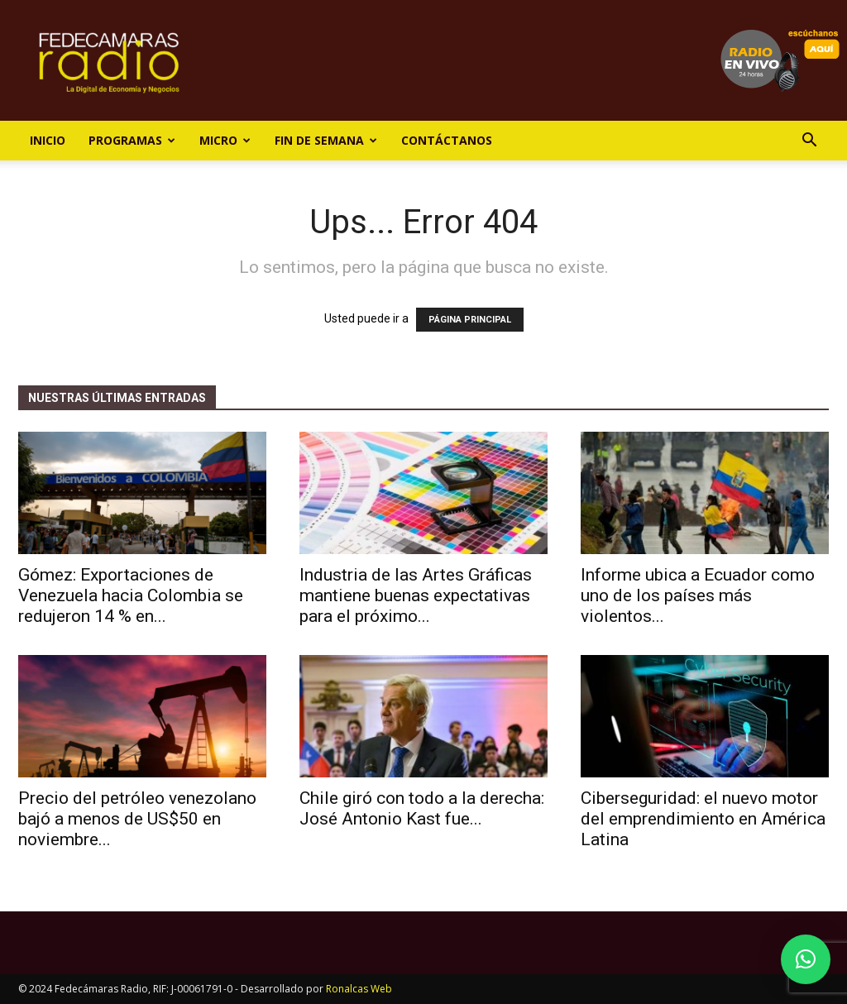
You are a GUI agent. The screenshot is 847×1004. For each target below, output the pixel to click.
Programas (132, 140)
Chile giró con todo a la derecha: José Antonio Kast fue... (421, 808)
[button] (809, 142)
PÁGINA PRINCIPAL (469, 319)
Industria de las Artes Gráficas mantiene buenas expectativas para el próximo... (415, 595)
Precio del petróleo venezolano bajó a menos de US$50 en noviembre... (137, 818)
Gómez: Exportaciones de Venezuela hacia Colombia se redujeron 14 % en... (130, 595)
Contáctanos (446, 140)
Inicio (47, 140)
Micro (225, 140)
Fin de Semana (326, 140)
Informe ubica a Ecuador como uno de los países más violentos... (698, 595)
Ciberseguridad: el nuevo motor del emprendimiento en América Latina (703, 818)
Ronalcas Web (359, 989)
